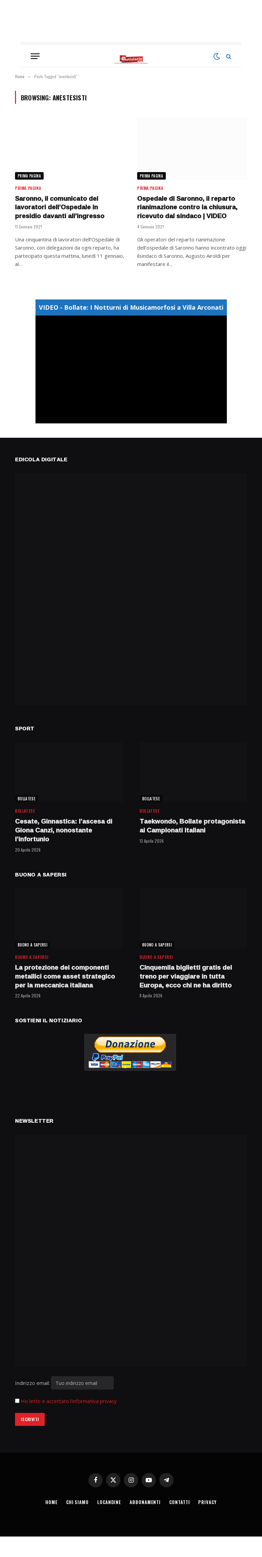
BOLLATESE (26, 798)
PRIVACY (208, 1502)
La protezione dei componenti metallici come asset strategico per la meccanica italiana (65, 976)
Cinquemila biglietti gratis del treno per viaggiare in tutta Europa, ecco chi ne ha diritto (186, 976)
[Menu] (35, 56)
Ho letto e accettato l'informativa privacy (69, 1401)
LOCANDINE (109, 1502)
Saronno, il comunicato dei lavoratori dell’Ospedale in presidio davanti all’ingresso (59, 207)
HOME (51, 1502)
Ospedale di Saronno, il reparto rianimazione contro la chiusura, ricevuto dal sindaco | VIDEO (187, 207)
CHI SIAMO (77, 1502)
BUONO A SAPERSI (32, 945)
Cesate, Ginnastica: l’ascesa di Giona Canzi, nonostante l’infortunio (63, 830)
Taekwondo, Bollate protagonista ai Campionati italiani (192, 826)
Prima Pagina (29, 176)
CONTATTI (180, 1502)
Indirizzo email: (64, 1382)
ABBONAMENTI (145, 1502)
